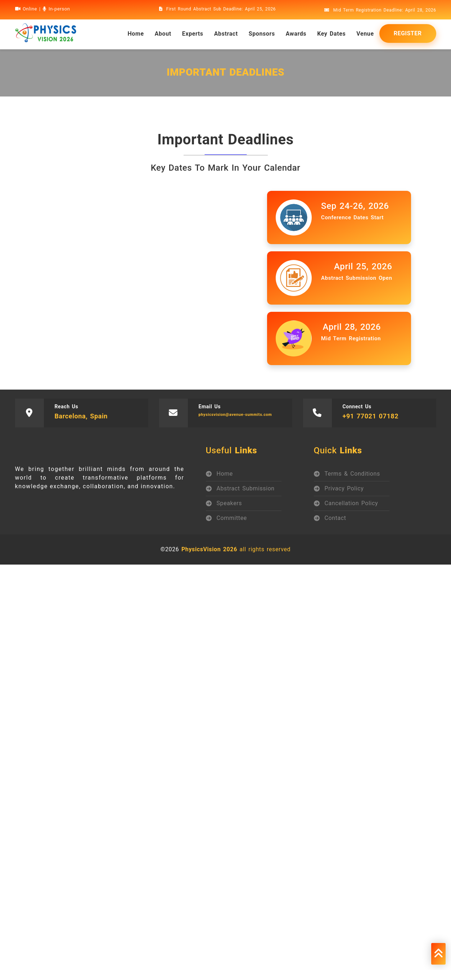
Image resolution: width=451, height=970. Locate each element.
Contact (335, 518)
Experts (192, 33)
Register (408, 33)
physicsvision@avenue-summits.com (235, 414)
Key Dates (331, 33)
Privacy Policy (344, 488)
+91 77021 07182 (371, 416)
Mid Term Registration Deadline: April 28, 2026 (380, 10)
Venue (365, 33)
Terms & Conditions (352, 473)
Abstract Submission (246, 488)
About (163, 33)
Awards (296, 33)
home (135, 33)
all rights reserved (235, 549)
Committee (232, 518)
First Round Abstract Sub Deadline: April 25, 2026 (217, 9)
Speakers (229, 503)
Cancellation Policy (351, 503)
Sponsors (262, 33)
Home (225, 473)
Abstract (226, 33)
